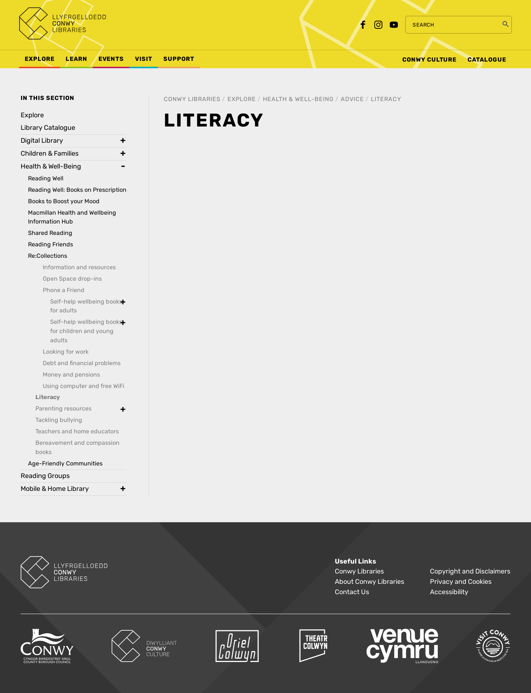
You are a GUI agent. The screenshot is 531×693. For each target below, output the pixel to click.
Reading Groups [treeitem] (45, 476)
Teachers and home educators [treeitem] (77, 431)
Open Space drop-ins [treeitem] (72, 278)
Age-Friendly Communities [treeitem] (65, 463)
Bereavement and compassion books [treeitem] (77, 447)
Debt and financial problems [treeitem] (82, 363)
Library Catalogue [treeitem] (48, 128)
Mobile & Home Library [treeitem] (55, 489)
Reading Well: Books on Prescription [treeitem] (77, 189)
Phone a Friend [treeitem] (63, 290)
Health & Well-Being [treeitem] (51, 166)
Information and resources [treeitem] (79, 267)
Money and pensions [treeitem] (71, 374)
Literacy (386, 99)
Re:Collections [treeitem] (47, 255)
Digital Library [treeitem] (42, 141)
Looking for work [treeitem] (65, 351)
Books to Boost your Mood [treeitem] (64, 201)
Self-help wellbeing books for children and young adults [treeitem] (86, 331)
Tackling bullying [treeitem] (58, 419)
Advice (352, 99)
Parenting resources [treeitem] (63, 408)
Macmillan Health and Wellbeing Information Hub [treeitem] (72, 217)
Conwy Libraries (192, 99)
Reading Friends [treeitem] (50, 244)
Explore (242, 99)
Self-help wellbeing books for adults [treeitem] (86, 306)
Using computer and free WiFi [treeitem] (83, 385)
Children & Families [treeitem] (50, 153)
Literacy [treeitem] (47, 397)
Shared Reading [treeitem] (50, 232)
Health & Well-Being (298, 99)
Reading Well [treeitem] (45, 178)
